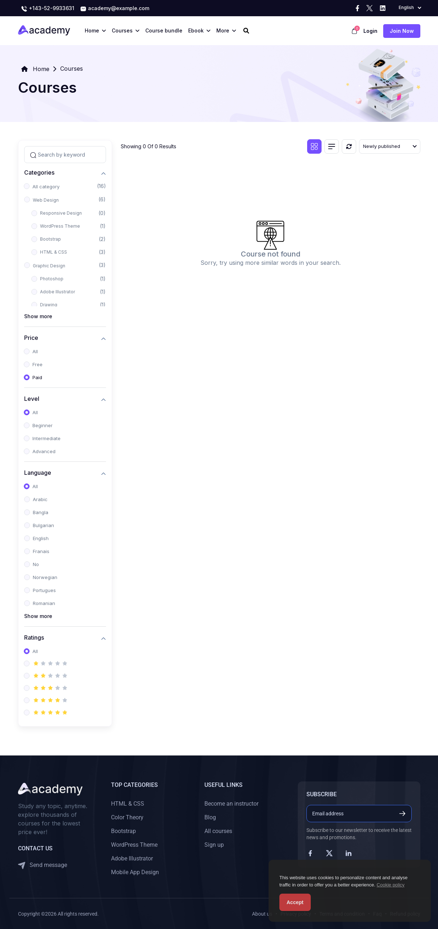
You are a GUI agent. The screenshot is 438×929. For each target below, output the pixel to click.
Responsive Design (61, 213)
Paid (37, 377)
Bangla (40, 512)
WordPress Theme (60, 226)
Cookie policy (390, 885)
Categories (39, 172)
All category (45, 186)
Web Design (46, 200)
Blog (210, 817)
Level (31, 398)
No (36, 564)
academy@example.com (114, 8)
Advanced (44, 451)
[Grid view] (314, 146)
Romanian (44, 603)
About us (262, 914)
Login (370, 31)
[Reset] (349, 146)
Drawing (48, 304)
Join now (402, 31)
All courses (218, 831)
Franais (41, 551)
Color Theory (127, 817)
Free (37, 364)
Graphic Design (49, 265)
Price (31, 337)
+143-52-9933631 (47, 8)
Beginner (42, 425)
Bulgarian (43, 525)
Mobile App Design (135, 872)
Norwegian (45, 577)
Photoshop (51, 278)
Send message (42, 865)
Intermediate (46, 438)
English (41, 538)
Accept (295, 902)
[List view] (331, 146)
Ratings (34, 637)
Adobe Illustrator (57, 291)
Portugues (44, 590)
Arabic (40, 499)
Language (37, 472)
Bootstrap (50, 239)
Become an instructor (231, 803)
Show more (38, 316)
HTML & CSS (53, 252)
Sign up (214, 844)
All (35, 351)
